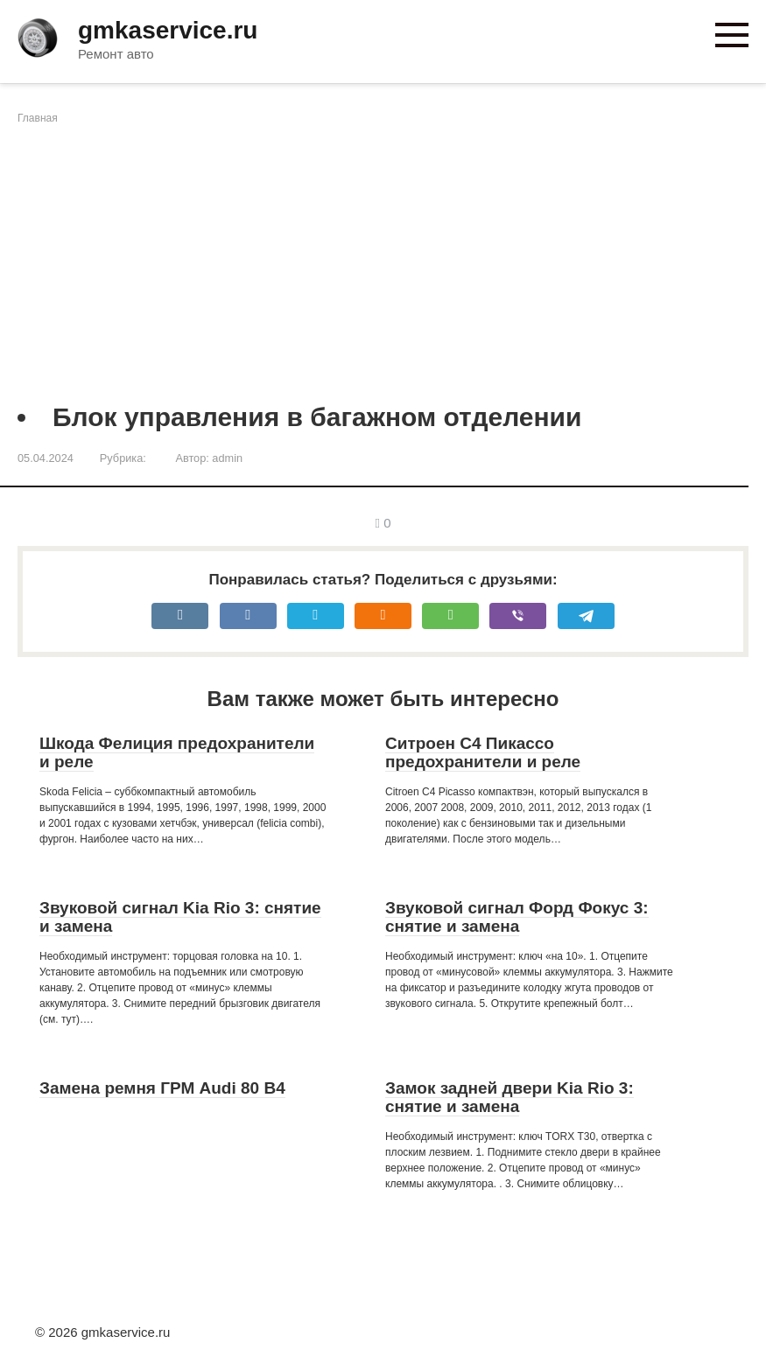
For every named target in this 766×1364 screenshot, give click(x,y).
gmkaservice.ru (167, 30)
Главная (38, 118)
